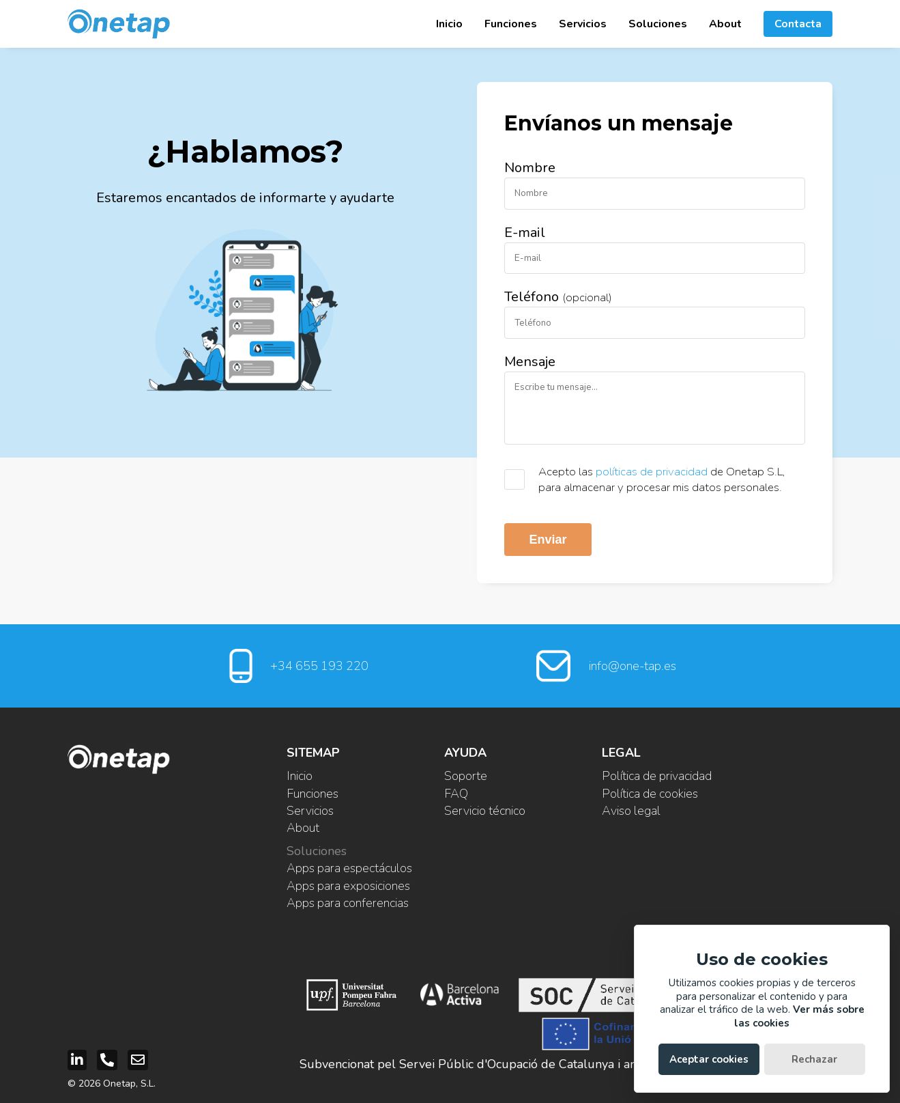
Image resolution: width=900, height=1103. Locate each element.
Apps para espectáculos (349, 868)
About (725, 23)
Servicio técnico (484, 810)
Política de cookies (650, 793)
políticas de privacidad (652, 471)
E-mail (524, 232)
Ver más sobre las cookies (799, 1016)
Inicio (449, 23)
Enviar (547, 539)
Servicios (583, 23)
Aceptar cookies (709, 1059)
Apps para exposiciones (348, 886)
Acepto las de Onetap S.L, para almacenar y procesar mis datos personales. (661, 480)
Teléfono (558, 297)
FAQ (456, 793)
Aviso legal (631, 810)
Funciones (510, 23)
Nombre (529, 167)
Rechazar (814, 1059)
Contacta (798, 23)
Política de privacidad (657, 776)
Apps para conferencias (348, 903)
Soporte (465, 776)
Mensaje (529, 361)
